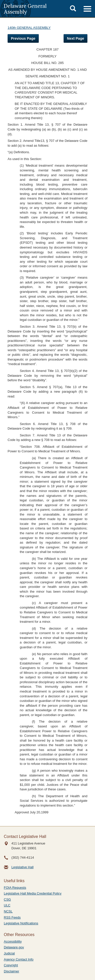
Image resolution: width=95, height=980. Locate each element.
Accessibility (13, 941)
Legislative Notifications (21, 923)
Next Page (75, 38)
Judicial (9, 953)
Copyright (11, 965)
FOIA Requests (15, 887)
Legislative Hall (22, 867)
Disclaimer (11, 971)
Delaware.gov (14, 947)
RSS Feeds (12, 917)
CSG (7, 899)
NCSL (8, 911)
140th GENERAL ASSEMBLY (29, 28)
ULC (7, 905)
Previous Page (23, 38)
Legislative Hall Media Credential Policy (33, 893)
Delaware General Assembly (25, 8)
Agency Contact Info (18, 959)
